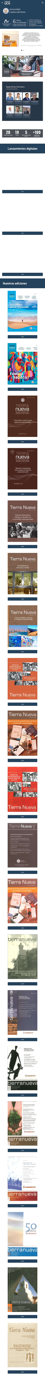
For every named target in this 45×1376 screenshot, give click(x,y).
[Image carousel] (22, 41)
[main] (22, 148)
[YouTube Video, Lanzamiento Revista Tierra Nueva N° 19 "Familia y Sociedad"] (22, 213)
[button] (2, 2)
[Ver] (22, 191)
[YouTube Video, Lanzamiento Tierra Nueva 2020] (22, 255)
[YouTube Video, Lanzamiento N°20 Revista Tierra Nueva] (22, 171)
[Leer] (22, 336)
